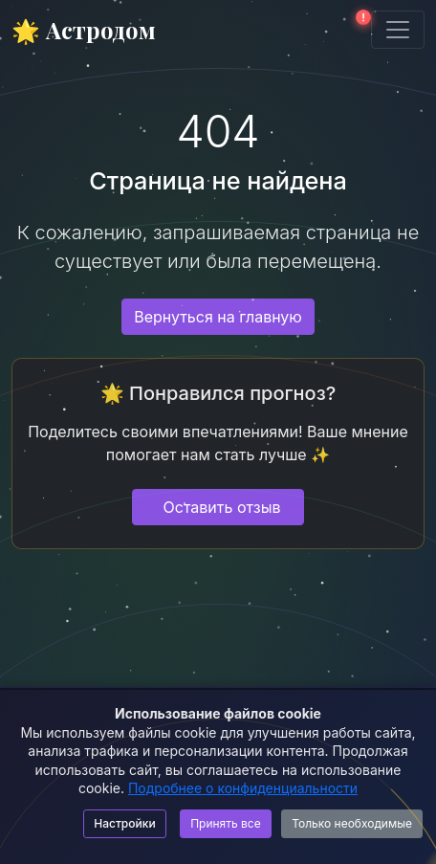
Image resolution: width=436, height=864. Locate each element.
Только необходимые (352, 823)
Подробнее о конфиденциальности (243, 788)
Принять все (225, 823)
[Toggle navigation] (398, 30)
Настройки (124, 823)
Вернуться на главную (218, 316)
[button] (357, 29)
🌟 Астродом (83, 29)
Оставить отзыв (222, 507)
